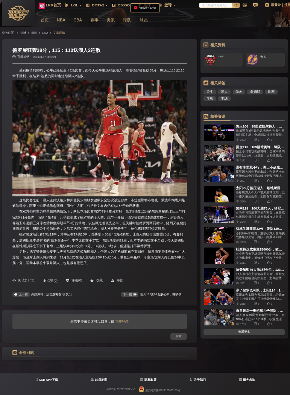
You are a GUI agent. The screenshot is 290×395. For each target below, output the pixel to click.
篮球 (23, 33)
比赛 (271, 92)
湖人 (224, 92)
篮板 (209, 98)
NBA (45, 33)
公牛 (209, 92)
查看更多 (244, 332)
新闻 (34, 33)
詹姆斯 (255, 92)
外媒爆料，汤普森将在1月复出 (51, 294)
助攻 (238, 92)
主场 (224, 98)
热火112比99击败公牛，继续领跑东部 (165, 294)
